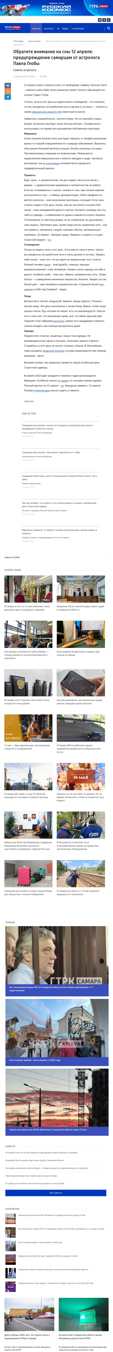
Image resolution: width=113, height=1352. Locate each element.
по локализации (52, 163)
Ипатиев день (43, 390)
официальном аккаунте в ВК (48, 111)
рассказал (59, 321)
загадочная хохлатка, (55, 350)
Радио (65, 29)
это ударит (64, 380)
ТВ (58, 29)
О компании (78, 29)
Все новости (56, 1175)
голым (47, 264)
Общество (29, 401)
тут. (50, 239)
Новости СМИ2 (12, 557)
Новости (36, 29)
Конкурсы (49, 29)
